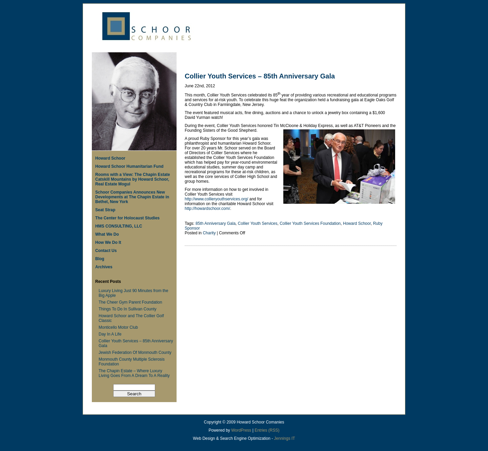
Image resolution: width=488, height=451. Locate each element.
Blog (99, 258)
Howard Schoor (110, 158)
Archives (104, 267)
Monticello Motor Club (118, 327)
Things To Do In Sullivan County (128, 309)
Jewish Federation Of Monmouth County (135, 352)
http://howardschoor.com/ (207, 208)
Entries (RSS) (267, 430)
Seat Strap (105, 210)
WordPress (241, 430)
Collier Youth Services (258, 223)
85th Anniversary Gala (216, 223)
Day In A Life (110, 334)
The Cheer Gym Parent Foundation (130, 302)
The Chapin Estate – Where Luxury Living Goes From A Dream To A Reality (134, 373)
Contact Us (106, 250)
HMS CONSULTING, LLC (118, 226)
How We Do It (108, 242)
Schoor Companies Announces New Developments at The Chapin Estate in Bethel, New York (132, 197)
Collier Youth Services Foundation (310, 223)
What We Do (107, 234)
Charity (209, 233)
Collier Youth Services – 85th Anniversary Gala (260, 76)
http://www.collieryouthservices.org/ (216, 199)
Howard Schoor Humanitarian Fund (129, 166)
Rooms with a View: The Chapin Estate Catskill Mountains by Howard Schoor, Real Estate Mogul (132, 179)
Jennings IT (284, 438)
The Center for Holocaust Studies (127, 218)
